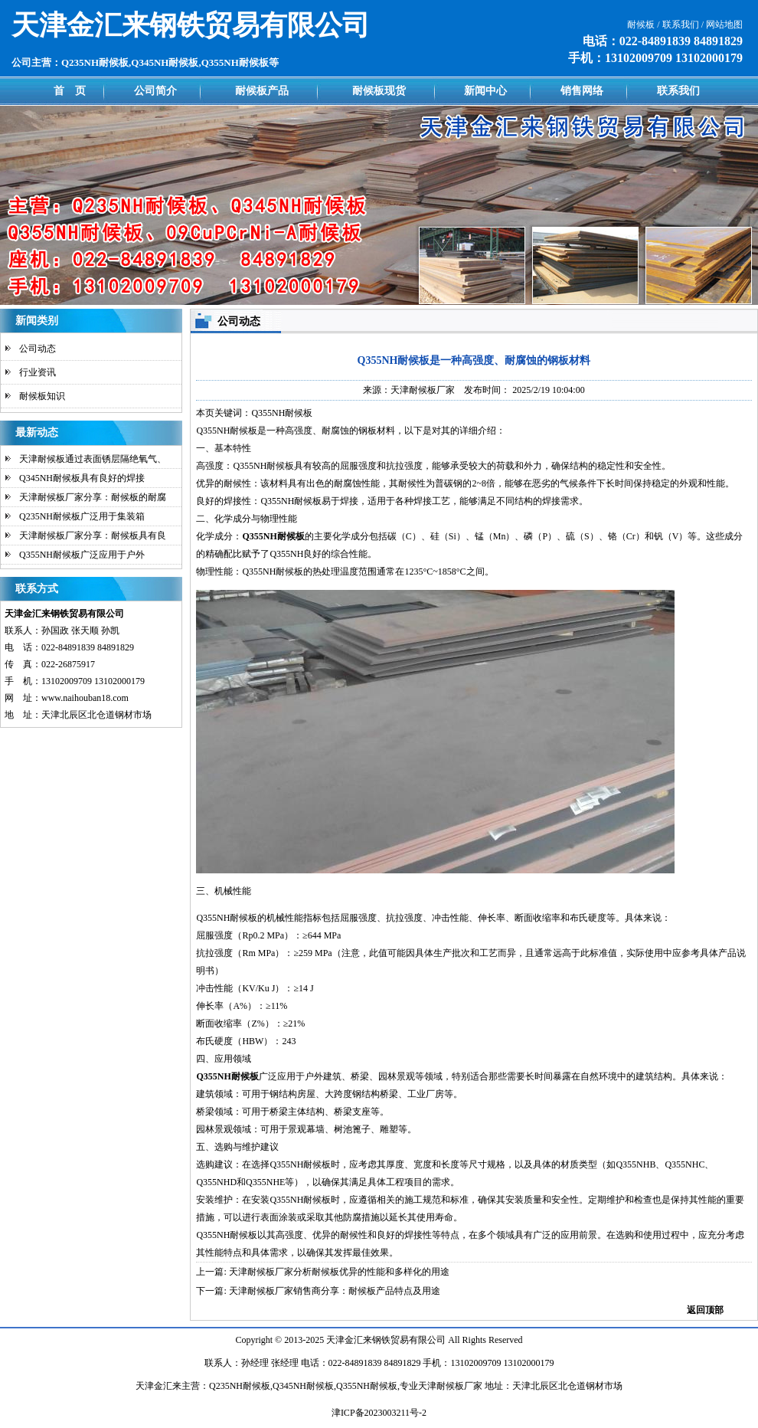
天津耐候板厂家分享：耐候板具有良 (92, 535)
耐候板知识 (42, 396)
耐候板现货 (379, 91)
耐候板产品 (262, 91)
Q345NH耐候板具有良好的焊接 (82, 478)
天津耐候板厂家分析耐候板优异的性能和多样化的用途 (339, 1271)
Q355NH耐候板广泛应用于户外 (82, 554)
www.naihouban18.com (85, 698)
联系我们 (678, 91)
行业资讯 (37, 372)
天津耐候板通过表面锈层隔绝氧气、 (92, 459)
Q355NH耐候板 (226, 430)
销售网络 (581, 91)
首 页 (70, 91)
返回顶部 (705, 1310)
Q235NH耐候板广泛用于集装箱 (82, 516)
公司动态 (37, 348)
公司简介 (155, 91)
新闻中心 (485, 91)
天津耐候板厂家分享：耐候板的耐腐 (92, 497)
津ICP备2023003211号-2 (379, 1412)
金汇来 (358, 1340)
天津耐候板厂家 (422, 390)
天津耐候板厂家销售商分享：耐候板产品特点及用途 (334, 1291)
